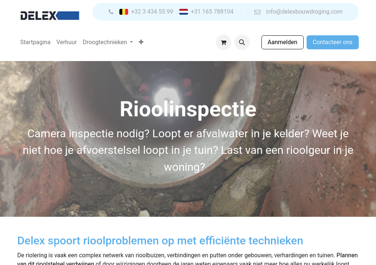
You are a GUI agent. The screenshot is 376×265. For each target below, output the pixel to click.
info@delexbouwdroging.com (304, 12)
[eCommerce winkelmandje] (223, 42)
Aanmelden (282, 42)
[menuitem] (35, 42)
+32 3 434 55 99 (152, 12)
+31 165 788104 (212, 12)
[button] (242, 42)
